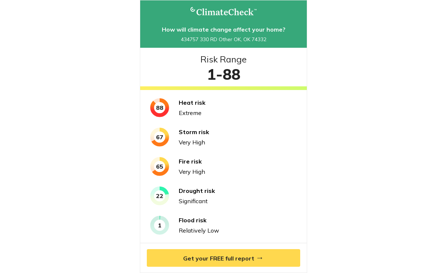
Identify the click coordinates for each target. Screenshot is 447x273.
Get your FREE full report (223, 257)
